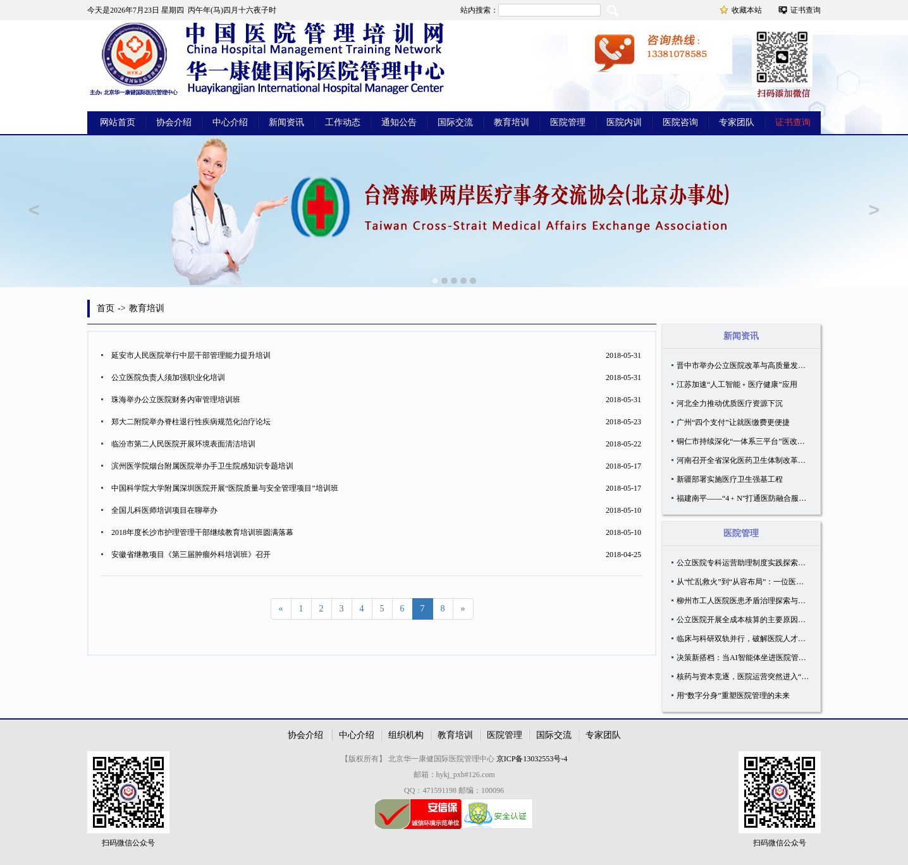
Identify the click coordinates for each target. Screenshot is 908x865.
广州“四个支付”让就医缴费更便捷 (733, 422)
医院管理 (568, 122)
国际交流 (455, 122)
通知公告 (399, 122)
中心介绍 (230, 122)
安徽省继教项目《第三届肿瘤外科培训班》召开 (191, 554)
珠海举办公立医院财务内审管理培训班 (175, 399)
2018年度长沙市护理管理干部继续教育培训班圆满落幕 (202, 532)
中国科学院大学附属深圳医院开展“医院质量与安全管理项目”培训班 (224, 488)
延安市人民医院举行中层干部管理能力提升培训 (191, 355)
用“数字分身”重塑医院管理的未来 (733, 695)
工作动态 (342, 122)
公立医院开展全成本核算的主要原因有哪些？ (752, 619)
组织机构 (406, 735)
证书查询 (805, 10)
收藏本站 (747, 10)
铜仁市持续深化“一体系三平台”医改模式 (745, 441)
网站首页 (117, 122)
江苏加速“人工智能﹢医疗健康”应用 (737, 384)
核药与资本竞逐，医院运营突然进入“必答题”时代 (760, 676)
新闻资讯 (286, 122)
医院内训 (624, 122)
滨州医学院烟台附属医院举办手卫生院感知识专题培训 (202, 466)
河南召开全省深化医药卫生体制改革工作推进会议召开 (768, 460)
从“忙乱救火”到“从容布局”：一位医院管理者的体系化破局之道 (782, 581)
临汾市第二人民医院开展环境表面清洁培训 (183, 443)
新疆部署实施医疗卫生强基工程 (730, 479)
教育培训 (511, 122)
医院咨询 (680, 122)
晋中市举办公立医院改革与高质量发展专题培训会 (760, 365)
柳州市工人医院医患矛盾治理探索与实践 (745, 600)
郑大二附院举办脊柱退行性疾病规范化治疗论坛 (191, 421)
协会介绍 (174, 122)
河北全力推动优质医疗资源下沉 (730, 403)
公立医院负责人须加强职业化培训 (168, 377)
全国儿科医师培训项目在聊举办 (164, 510)
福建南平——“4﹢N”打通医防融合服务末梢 (749, 498)
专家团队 (736, 122)
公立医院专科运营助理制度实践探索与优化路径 (756, 562)
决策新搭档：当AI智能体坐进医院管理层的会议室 (760, 657)
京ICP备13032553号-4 (532, 758)
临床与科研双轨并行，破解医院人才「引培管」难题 (764, 638)
